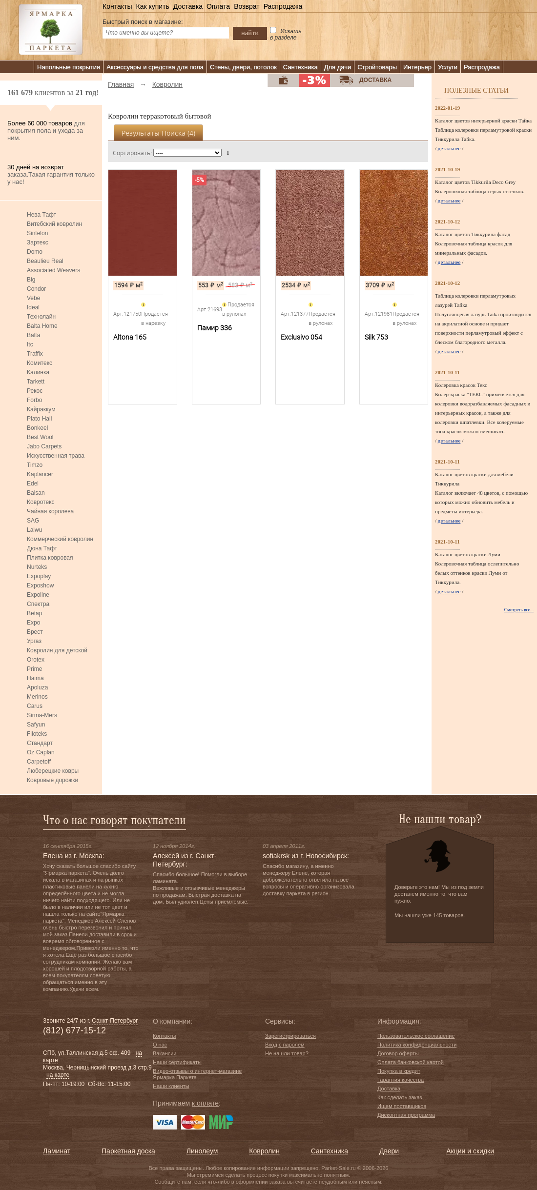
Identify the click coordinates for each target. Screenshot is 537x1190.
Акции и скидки (470, 1151)
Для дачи (337, 67)
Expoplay (39, 576)
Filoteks (37, 733)
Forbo (34, 400)
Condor (36, 288)
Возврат (247, 6)
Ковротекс (41, 502)
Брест (35, 631)
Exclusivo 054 (301, 337)
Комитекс (39, 363)
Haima (35, 678)
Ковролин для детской (57, 650)
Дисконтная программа (406, 1115)
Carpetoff (39, 761)
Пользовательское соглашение (415, 1036)
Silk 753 (376, 337)
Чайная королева (50, 511)
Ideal (33, 307)
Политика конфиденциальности (416, 1045)
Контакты (117, 6)
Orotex (35, 659)
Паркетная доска (128, 1151)
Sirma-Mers (42, 715)
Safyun (36, 724)
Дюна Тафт (42, 548)
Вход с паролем (285, 1045)
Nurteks (37, 567)
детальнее (449, 148)
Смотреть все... (519, 609)
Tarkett (35, 381)
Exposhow (40, 585)
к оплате (205, 1103)
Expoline (38, 594)
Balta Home (42, 326)
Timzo (34, 465)
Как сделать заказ (399, 1097)
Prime (34, 669)
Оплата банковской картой (410, 1062)
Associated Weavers (53, 270)
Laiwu (34, 529)
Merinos (37, 696)
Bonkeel (37, 427)
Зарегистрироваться (290, 1036)
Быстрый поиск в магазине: (143, 21)
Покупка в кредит (398, 1071)
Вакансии (165, 1053)
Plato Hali (39, 418)
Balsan (36, 492)
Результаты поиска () (158, 133)
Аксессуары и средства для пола (155, 67)
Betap (34, 613)
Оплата (218, 6)
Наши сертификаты (177, 1062)
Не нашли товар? (287, 1053)
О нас (160, 1045)
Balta (33, 335)
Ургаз (34, 641)
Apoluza (37, 687)
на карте (57, 1074)
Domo (34, 251)
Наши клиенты (171, 1086)
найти (250, 33)
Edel (33, 483)
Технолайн (41, 316)
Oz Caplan (41, 752)
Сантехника (300, 67)
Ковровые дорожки (52, 780)
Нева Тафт (41, 214)
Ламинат (56, 1151)
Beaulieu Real (45, 261)
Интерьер (417, 67)
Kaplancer (40, 474)
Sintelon (37, 233)
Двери (389, 1151)
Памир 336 (214, 328)
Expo (33, 622)
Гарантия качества (400, 1080)
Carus (34, 706)
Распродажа (283, 6)
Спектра (38, 604)
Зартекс (37, 242)
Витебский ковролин (54, 224)
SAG (33, 520)
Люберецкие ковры (53, 770)
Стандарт (40, 743)
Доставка (188, 6)
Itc (30, 344)
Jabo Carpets (44, 446)
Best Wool (40, 437)
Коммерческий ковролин (60, 539)
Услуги (447, 67)
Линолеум (202, 1151)
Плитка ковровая (50, 557)
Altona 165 (129, 337)
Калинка (38, 372)
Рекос (34, 390)
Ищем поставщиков (401, 1106)
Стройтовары (377, 67)
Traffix (35, 353)
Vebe (33, 298)
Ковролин (264, 1151)
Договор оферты (398, 1053)
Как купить (152, 6)
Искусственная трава (55, 455)
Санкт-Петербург (115, 1020)
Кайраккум (41, 409)
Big (31, 279)
